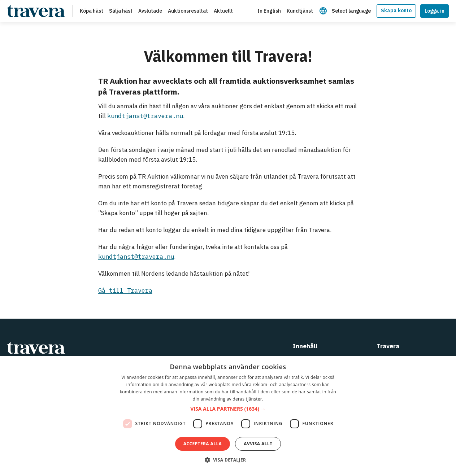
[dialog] (228, 414)
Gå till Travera (125, 290)
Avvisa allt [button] (258, 444)
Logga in (434, 11)
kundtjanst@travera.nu (145, 116)
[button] (227, 409)
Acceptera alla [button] (202, 444)
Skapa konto (396, 10)
